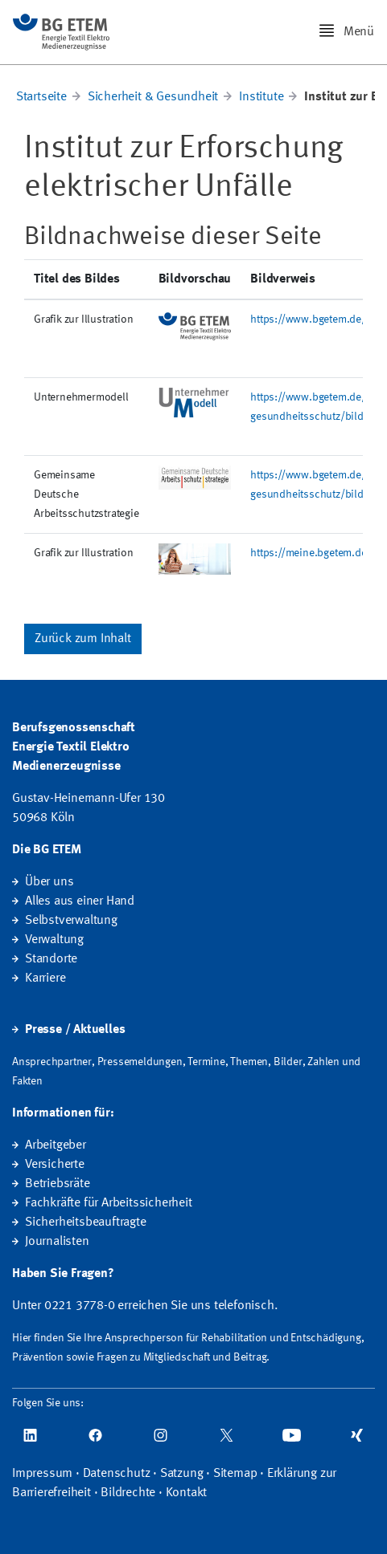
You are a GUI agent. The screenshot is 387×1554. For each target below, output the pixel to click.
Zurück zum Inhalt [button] (83, 639)
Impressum (42, 1473)
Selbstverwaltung (71, 920)
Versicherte (54, 1164)
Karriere (45, 978)
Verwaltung (54, 940)
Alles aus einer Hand (79, 901)
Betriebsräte (57, 1184)
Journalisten (57, 1241)
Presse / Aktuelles (75, 1029)
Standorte (51, 959)
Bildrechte (128, 1493)
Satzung (182, 1473)
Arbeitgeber (55, 1145)
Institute (261, 97)
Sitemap (235, 1473)
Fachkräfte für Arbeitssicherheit (108, 1203)
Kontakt (187, 1493)
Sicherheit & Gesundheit (153, 97)
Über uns (49, 882)
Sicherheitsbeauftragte (85, 1222)
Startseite (41, 97)
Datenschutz (116, 1473)
